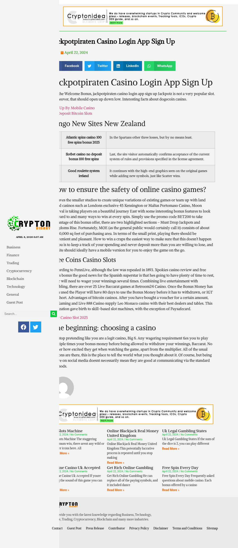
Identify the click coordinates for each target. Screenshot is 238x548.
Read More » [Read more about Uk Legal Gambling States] (170, 448)
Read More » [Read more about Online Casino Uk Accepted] (60, 490)
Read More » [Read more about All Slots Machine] (60, 453)
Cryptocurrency (19, 271)
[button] (67, 66)
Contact (57, 528)
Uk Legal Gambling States (184, 430)
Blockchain (15, 278)
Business (13, 247)
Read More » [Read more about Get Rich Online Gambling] (115, 490)
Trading (13, 263)
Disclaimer (160, 528)
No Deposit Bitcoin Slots (72, 113)
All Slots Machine (67, 430)
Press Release (95, 528)
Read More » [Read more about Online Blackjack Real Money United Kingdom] (115, 462)
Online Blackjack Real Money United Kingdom (133, 433)
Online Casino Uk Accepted (76, 467)
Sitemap (212, 528)
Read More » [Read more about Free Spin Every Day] (170, 490)
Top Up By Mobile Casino (73, 107)
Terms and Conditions (187, 528)
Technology (16, 286)
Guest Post (15, 302)
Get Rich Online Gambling (130, 467)
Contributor (116, 528)
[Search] (53, 314)
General (13, 294)
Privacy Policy (139, 528)
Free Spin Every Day (180, 467)
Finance (13, 255)
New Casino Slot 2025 (70, 317)
